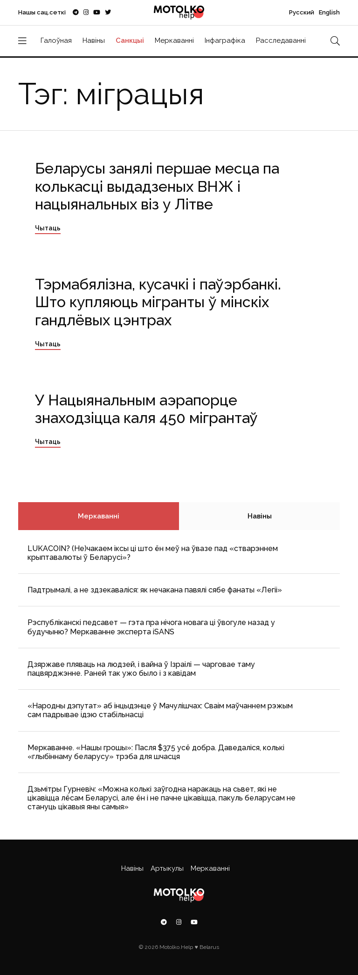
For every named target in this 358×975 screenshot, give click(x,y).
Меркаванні (174, 40)
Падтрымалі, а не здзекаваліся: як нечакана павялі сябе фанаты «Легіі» (155, 589)
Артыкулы (167, 868)
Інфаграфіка (225, 40)
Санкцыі (130, 40)
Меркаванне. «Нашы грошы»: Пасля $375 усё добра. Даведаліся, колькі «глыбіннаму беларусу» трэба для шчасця (156, 752)
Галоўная (56, 40)
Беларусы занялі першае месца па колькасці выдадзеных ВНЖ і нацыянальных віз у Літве (157, 186)
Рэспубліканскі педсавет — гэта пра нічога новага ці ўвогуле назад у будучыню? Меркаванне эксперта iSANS (151, 627)
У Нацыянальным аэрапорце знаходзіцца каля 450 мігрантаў (146, 408)
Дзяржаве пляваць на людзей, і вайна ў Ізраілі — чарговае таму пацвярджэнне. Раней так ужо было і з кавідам (141, 669)
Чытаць (48, 228)
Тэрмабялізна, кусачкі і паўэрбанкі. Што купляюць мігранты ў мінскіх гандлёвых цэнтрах (158, 302)
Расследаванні (281, 40)
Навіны (94, 40)
